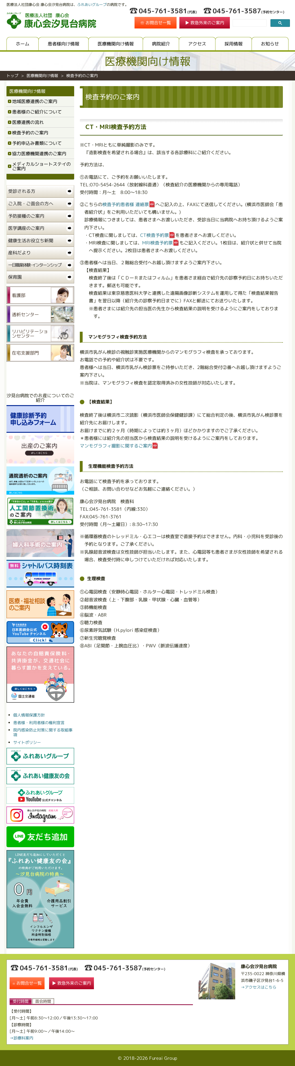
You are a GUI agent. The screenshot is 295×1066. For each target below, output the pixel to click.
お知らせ (270, 44)
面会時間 (43, 1001)
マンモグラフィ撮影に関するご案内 (116, 446)
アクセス (197, 44)
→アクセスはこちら (258, 987)
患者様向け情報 (63, 44)
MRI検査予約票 (157, 243)
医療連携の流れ (28, 122)
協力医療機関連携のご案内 (39, 153)
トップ (12, 75)
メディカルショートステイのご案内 (41, 166)
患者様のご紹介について (37, 112)
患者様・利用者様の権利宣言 (39, 722)
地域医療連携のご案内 (34, 101)
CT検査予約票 (154, 235)
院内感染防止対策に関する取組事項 (42, 732)
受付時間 (20, 1001)
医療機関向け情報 (116, 44)
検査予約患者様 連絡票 (125, 204)
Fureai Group (163, 1058)
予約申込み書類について (37, 143)
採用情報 (234, 44)
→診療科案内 (21, 1038)
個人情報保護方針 (29, 715)
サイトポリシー (27, 742)
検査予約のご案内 (30, 133)
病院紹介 (161, 44)
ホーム (22, 44)
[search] (249, 23)
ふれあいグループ (92, 4)
